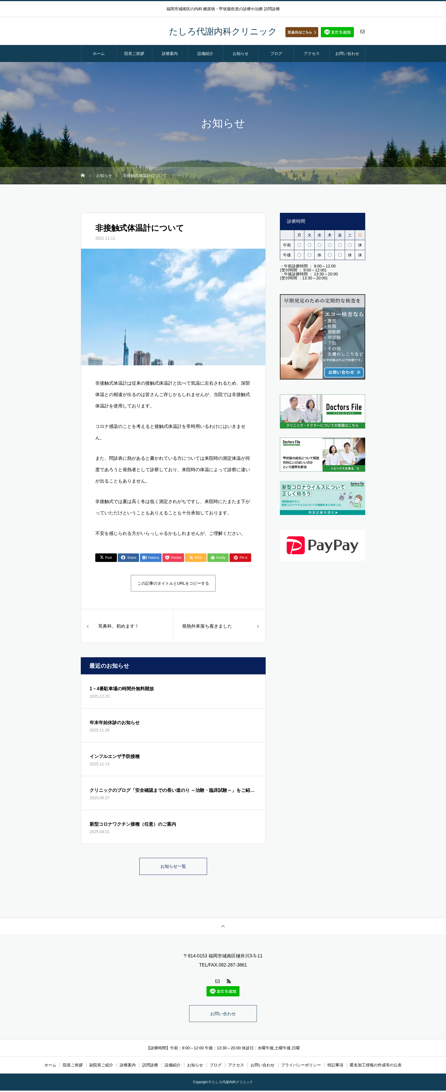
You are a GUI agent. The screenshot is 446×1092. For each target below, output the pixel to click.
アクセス (312, 53)
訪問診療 (150, 1066)
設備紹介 (205, 53)
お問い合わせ (347, 53)
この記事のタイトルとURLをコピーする (173, 583)
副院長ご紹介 (101, 1066)
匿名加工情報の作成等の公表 (376, 1066)
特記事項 (335, 1066)
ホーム (99, 53)
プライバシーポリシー (301, 1066)
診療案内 (170, 53)
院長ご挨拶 (134, 53)
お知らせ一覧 (173, 866)
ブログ (276, 53)
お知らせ (241, 53)
